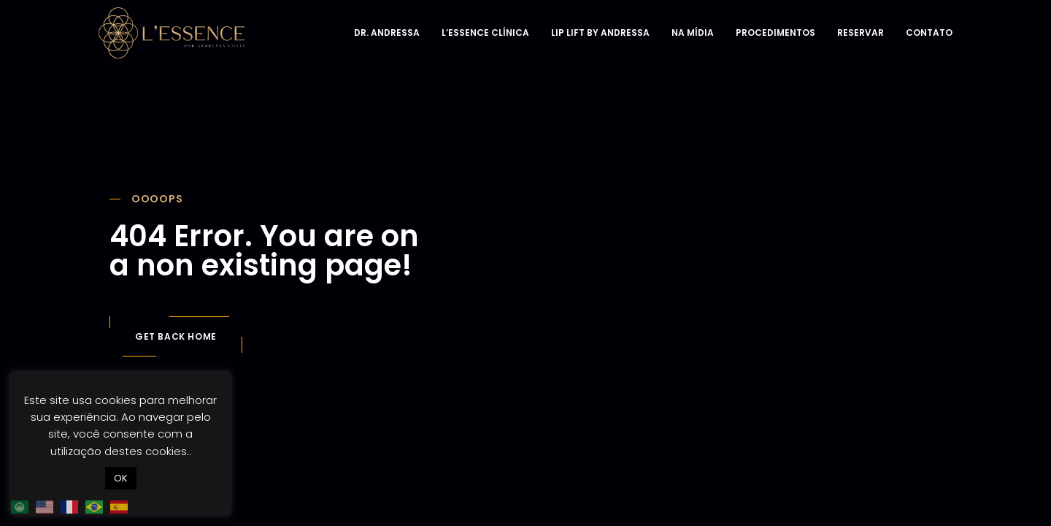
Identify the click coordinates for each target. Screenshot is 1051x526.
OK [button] (121, 478)
